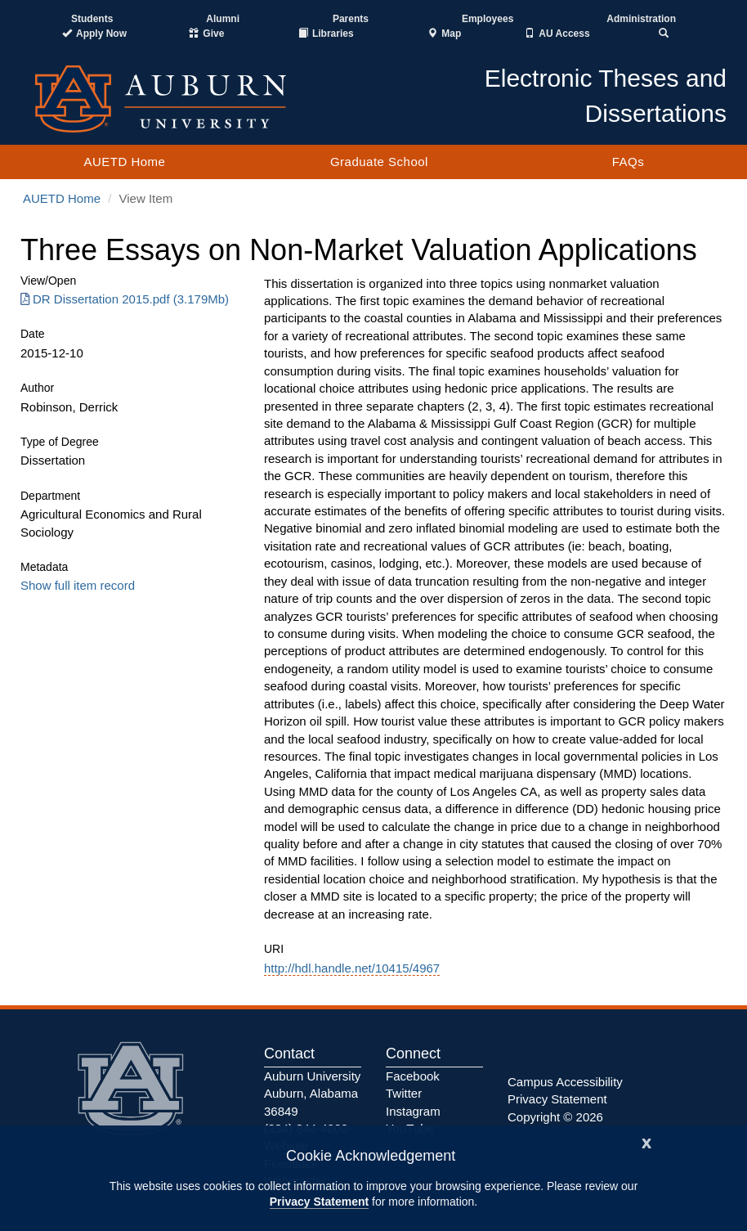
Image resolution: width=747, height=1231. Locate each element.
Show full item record (77, 585)
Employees (487, 19)
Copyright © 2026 (555, 1117)
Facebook (413, 1076)
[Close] (646, 1141)
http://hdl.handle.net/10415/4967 (352, 968)
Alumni (222, 19)
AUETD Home (124, 161)
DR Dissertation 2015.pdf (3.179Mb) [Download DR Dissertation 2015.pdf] (124, 299)
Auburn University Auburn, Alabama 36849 (312, 1093)
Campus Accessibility (565, 1082)
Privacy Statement (319, 1201)
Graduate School (379, 161)
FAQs (628, 161)
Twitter (404, 1093)
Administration (641, 19)
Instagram (413, 1111)
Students (92, 19)
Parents (351, 19)
